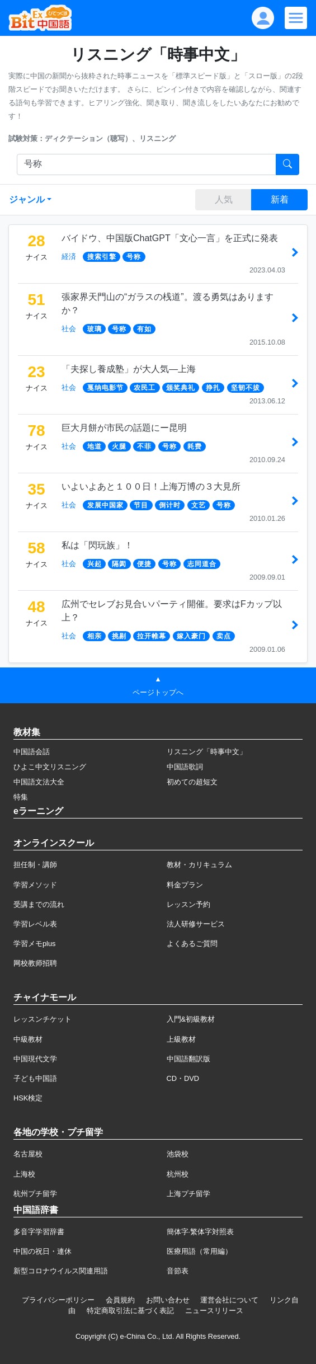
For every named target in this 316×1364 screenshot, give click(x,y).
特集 (20, 797)
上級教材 (181, 1039)
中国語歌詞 (185, 767)
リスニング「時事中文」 (207, 751)
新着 (280, 199)
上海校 (24, 1174)
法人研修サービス (196, 924)
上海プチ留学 (188, 1193)
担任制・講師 (35, 864)
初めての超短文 (192, 782)
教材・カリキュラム (199, 864)
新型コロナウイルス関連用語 (60, 1271)
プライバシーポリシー (58, 1300)
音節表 (177, 1271)
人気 (224, 199)
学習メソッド (35, 885)
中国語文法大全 (38, 782)
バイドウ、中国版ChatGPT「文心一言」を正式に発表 (170, 238)
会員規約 (120, 1300)
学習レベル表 (35, 924)
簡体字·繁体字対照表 (200, 1231)
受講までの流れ (38, 904)
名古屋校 (28, 1154)
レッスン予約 (188, 904)
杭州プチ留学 (35, 1193)
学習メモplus (34, 943)
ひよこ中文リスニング (49, 767)
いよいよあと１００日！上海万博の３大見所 (151, 486)
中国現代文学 (35, 1059)
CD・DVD (183, 1078)
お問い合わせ (168, 1300)
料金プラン (185, 885)
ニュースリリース (214, 1310)
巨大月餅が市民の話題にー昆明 (124, 427)
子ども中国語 (35, 1078)
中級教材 (28, 1039)
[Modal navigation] (296, 18)
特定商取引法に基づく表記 (130, 1310)
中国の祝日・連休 (42, 1251)
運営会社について (229, 1300)
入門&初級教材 (191, 1019)
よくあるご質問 (192, 943)
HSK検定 (28, 1098)
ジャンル (27, 199)
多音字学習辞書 (38, 1231)
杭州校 (177, 1174)
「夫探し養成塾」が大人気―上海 (129, 369)
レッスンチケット (42, 1019)
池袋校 (177, 1154)
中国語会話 (31, 751)
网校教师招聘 (35, 963)
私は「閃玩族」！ (97, 545)
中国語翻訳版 (188, 1059)
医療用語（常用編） (199, 1251)
